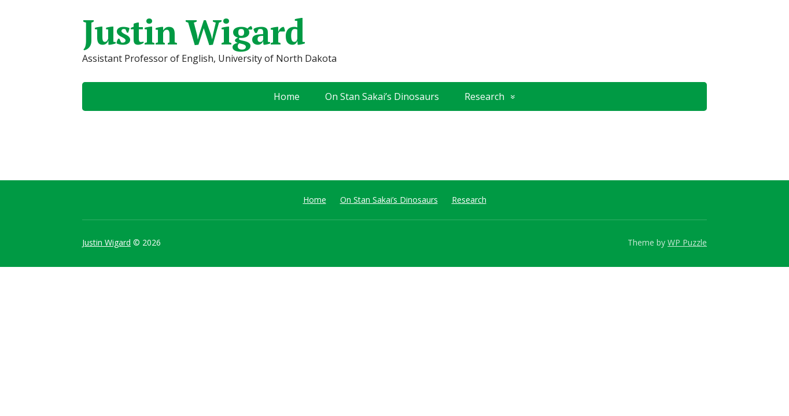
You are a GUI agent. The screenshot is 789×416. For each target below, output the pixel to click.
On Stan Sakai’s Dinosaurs (382, 96)
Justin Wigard (193, 31)
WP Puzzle (687, 242)
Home (287, 96)
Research (484, 96)
